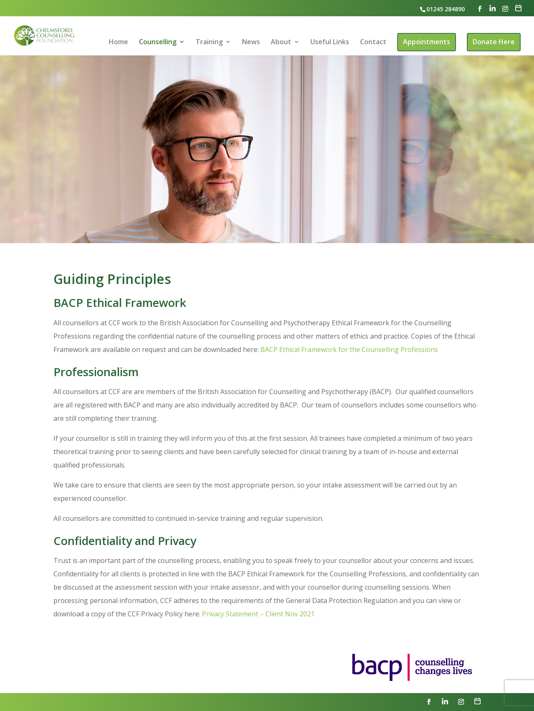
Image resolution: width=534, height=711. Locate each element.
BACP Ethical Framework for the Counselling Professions (349, 349)
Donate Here (494, 41)
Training (209, 42)
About (281, 42)
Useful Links (329, 42)
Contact (373, 42)
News (251, 42)
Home (118, 42)
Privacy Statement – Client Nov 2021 (258, 613)
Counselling (157, 42)
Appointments (426, 41)
